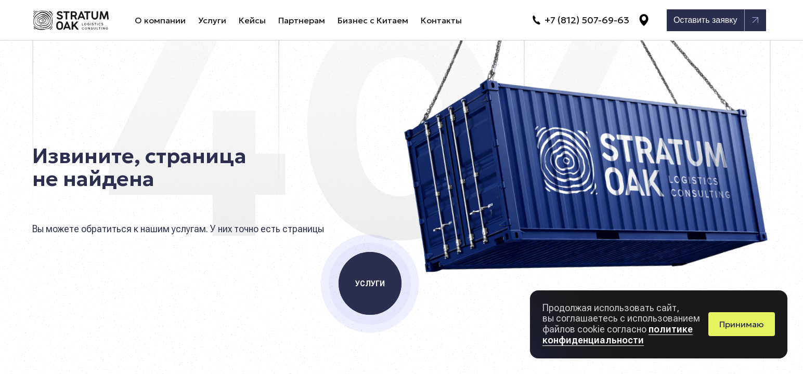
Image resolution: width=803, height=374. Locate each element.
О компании (160, 20)
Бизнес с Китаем (373, 20)
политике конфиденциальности (617, 334)
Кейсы (252, 20)
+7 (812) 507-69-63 (579, 20)
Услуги (212, 20)
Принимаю (741, 324)
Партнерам (301, 20)
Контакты (441, 20)
